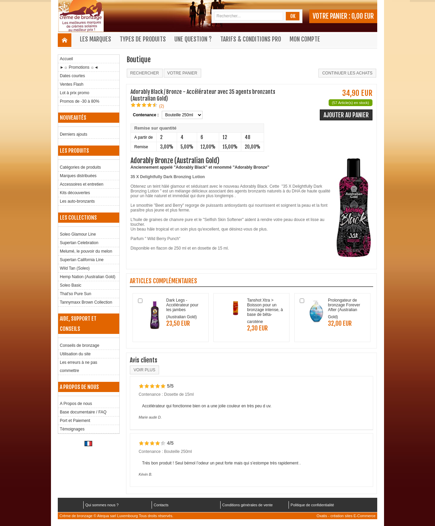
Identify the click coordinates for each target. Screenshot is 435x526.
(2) (161, 106)
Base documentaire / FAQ (83, 412)
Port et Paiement (75, 420)
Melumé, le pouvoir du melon (86, 251)
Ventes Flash (71, 84)
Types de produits (143, 39)
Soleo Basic (70, 285)
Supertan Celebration (79, 242)
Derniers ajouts (73, 134)
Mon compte (305, 39)
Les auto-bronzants (77, 201)
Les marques (95, 39)
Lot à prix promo (74, 92)
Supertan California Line (82, 259)
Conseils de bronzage (79, 345)
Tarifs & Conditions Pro (250, 39)
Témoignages (72, 429)
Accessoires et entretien (81, 184)
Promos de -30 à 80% (79, 101)
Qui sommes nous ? (102, 505)
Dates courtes (72, 75)
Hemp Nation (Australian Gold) (87, 276)
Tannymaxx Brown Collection (86, 302)
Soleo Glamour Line (78, 234)
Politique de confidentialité (312, 505)
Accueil (66, 58)
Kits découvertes (75, 192)
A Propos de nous (76, 403)
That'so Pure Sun (75, 293)
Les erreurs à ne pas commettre (78, 366)
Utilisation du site (75, 354)
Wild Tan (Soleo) (75, 268)
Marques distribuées (78, 175)
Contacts (161, 505)
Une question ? (193, 39)
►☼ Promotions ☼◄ (79, 67)
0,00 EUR (362, 16)
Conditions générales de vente (247, 505)
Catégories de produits (80, 167)
